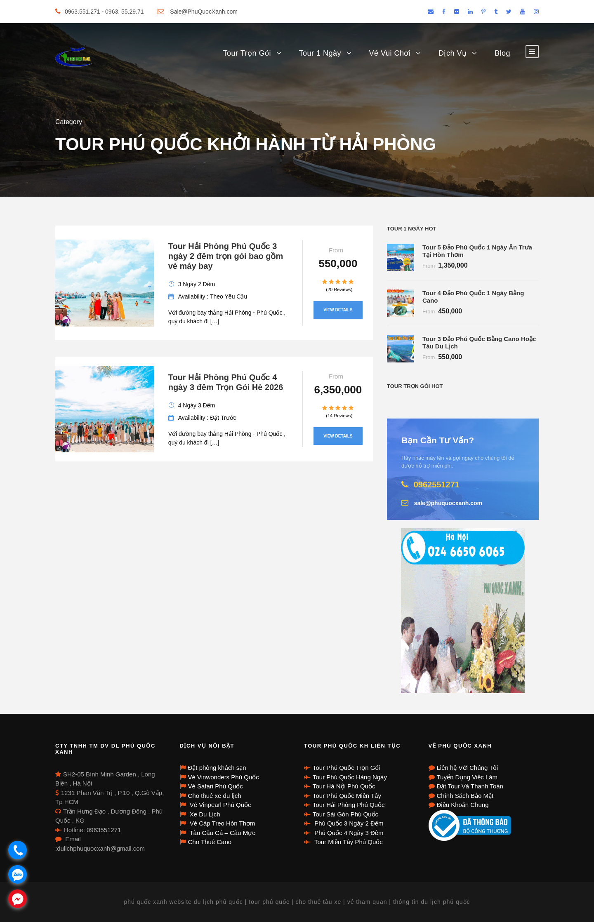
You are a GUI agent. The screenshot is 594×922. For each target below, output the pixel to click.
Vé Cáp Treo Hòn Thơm (221, 823)
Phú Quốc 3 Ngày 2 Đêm (348, 823)
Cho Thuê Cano (210, 841)
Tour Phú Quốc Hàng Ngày (350, 777)
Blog (502, 53)
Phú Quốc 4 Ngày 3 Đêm (348, 832)
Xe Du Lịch (204, 814)
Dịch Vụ (452, 53)
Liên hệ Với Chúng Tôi (467, 767)
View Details (337, 310)
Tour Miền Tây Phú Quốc (348, 841)
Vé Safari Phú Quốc (215, 786)
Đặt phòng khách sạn (217, 767)
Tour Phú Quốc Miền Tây (347, 795)
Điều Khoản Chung (463, 804)
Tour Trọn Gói (247, 53)
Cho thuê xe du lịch (214, 795)
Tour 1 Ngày (320, 53)
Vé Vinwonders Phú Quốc (223, 777)
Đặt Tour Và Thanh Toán (470, 786)
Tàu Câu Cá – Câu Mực (221, 832)
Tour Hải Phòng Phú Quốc (349, 804)
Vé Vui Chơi (390, 53)
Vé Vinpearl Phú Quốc (219, 804)
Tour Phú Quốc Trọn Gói (346, 767)
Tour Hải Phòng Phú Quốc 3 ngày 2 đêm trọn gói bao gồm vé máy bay (225, 256)
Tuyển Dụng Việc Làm (467, 777)
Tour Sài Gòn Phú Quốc (345, 814)
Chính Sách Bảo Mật (465, 795)
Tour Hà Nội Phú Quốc (344, 786)
